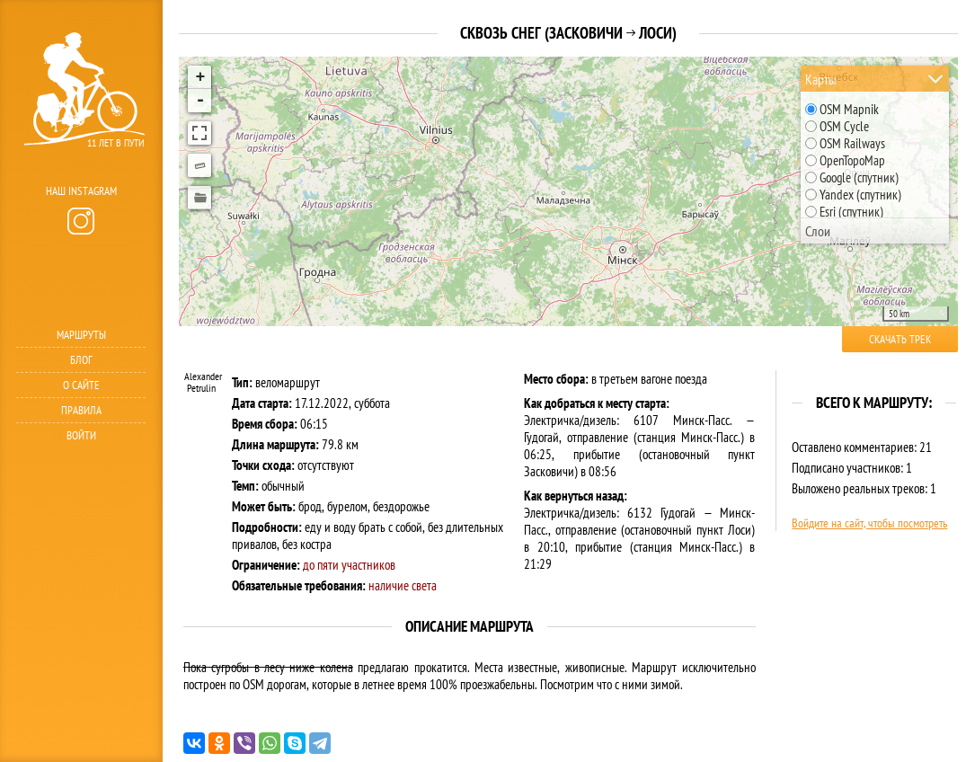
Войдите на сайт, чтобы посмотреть (869, 523)
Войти (81, 435)
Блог (81, 360)
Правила (81, 410)
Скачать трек (900, 339)
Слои (817, 231)
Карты (821, 79)
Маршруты (81, 334)
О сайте (81, 385)
